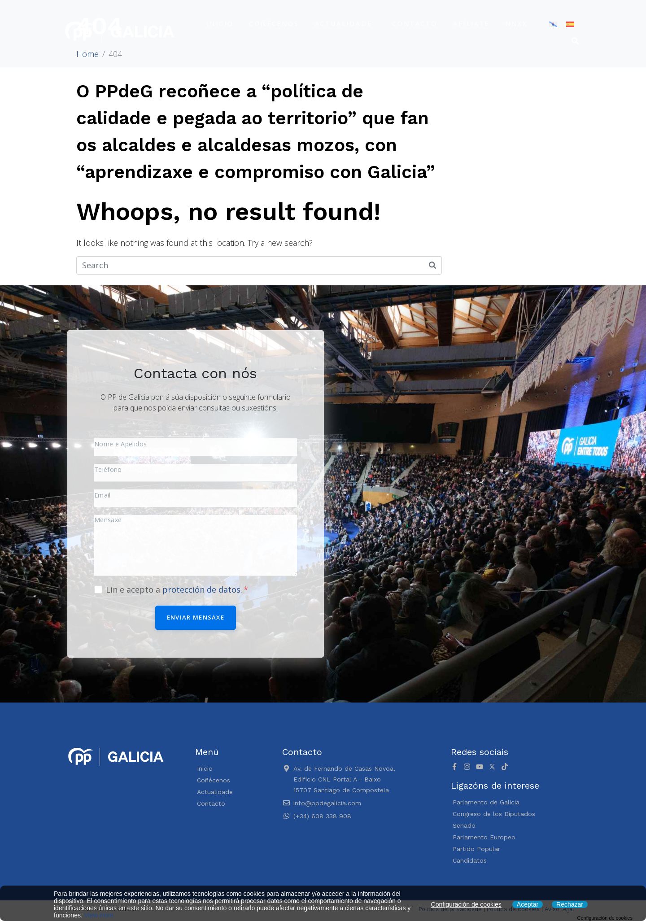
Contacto (414, 23)
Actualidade (343, 23)
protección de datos (201, 589)
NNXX (516, 23)
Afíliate (471, 23)
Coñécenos (274, 23)
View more (99, 915)
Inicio (220, 23)
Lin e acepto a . (177, 589)
